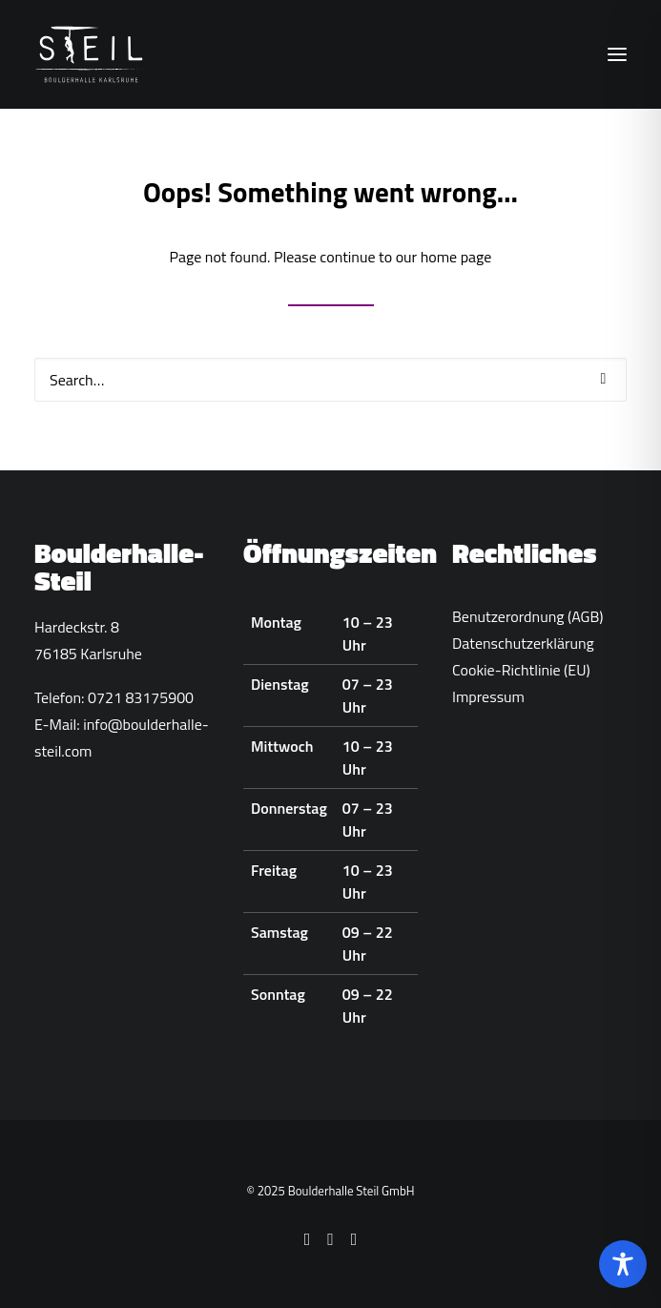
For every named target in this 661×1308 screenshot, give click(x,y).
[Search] (330, 380)
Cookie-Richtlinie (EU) (521, 669)
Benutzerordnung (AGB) (528, 616)
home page (456, 256)
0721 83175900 (141, 697)
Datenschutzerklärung (523, 643)
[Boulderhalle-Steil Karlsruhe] (91, 54)
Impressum (488, 696)
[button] (617, 54)
